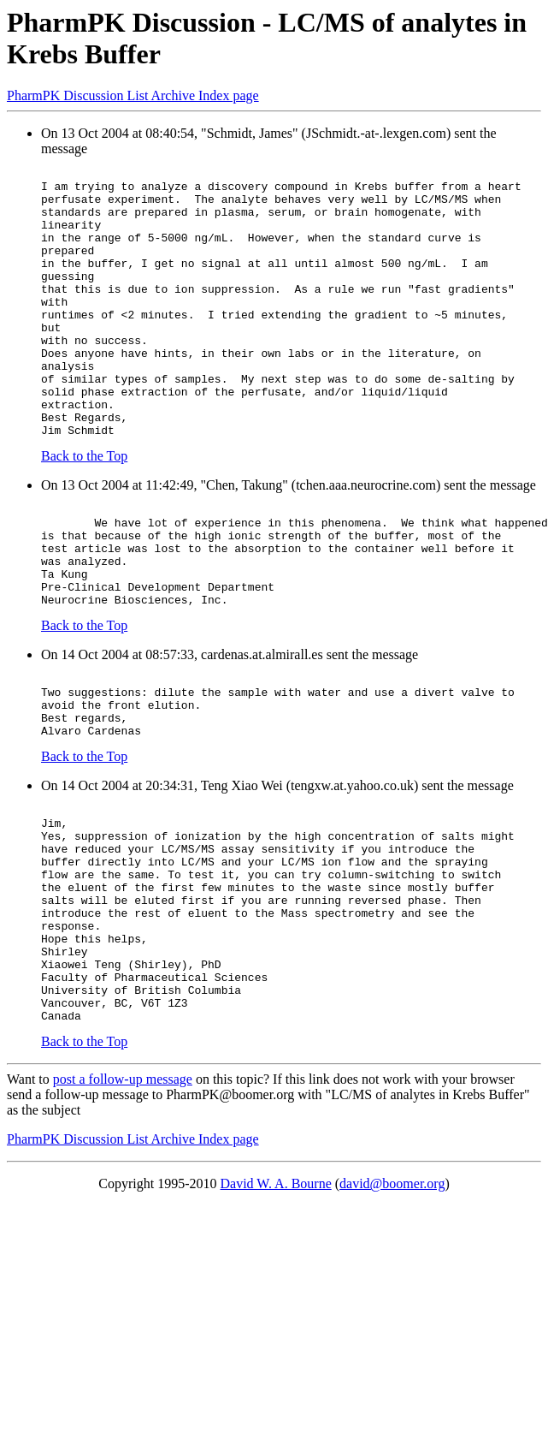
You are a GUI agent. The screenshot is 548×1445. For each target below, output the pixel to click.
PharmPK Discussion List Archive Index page (133, 95)
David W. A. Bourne (276, 1314)
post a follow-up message (122, 1210)
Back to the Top (84, 509)
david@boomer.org (392, 1314)
